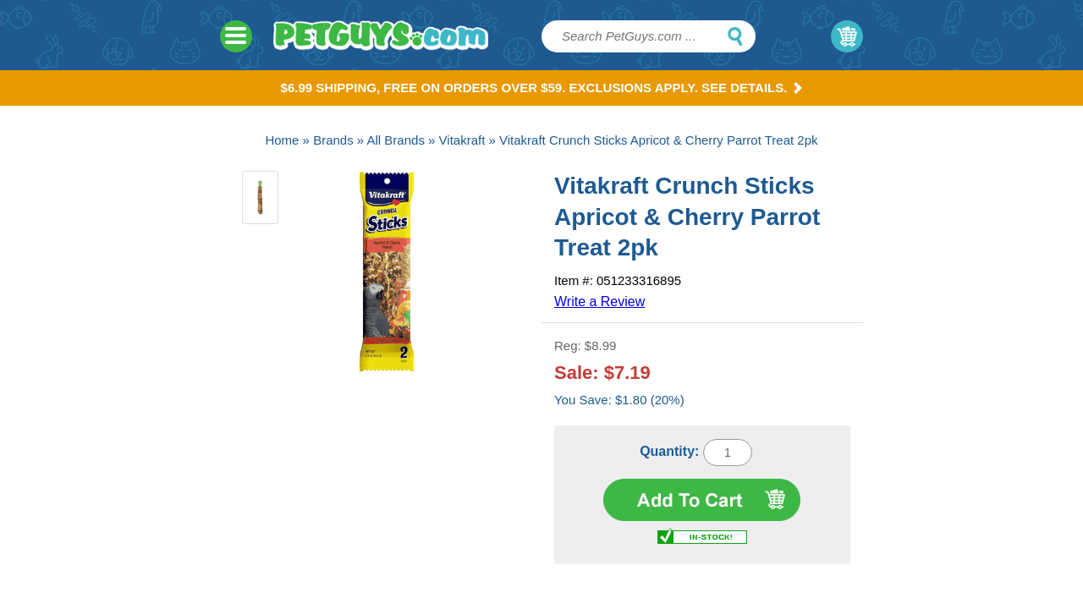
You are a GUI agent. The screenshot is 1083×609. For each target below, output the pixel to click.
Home (282, 140)
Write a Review (599, 301)
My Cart (847, 36)
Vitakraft (462, 140)
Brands (333, 140)
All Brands (396, 140)
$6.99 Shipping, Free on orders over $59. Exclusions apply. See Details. (542, 87)
